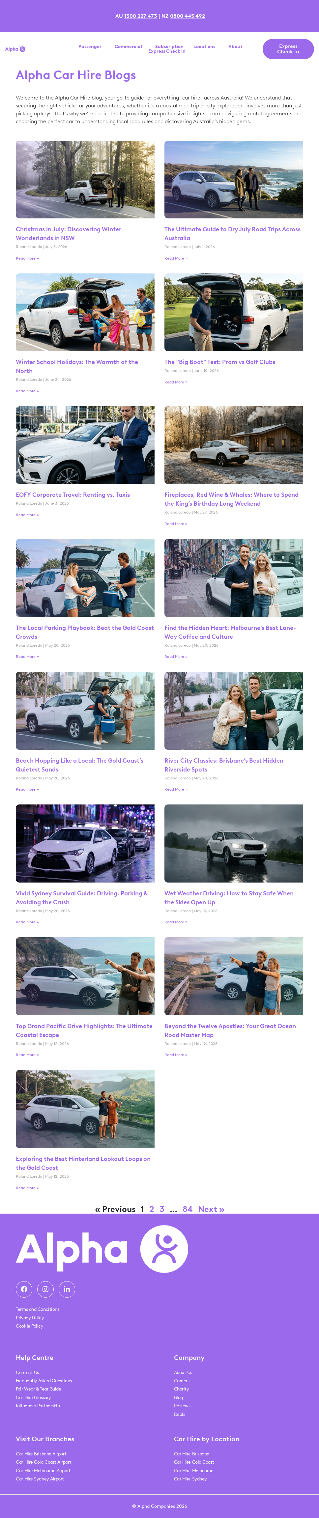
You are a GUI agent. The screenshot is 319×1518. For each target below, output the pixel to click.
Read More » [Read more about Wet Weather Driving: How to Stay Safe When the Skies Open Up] (176, 922)
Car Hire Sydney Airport (40, 1479)
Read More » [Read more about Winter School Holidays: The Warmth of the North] (27, 391)
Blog (178, 1397)
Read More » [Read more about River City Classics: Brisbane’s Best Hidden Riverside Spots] (176, 789)
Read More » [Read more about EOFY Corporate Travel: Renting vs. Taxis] (27, 515)
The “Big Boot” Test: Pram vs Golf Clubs (219, 362)
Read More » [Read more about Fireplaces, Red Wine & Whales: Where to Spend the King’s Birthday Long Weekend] (176, 523)
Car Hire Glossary (33, 1397)
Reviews (182, 1406)
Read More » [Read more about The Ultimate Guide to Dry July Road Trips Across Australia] (176, 258)
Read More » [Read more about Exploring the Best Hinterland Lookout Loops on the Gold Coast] (27, 1188)
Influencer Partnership (38, 1406)
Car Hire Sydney (190, 1479)
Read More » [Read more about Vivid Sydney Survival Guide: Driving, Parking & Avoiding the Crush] (27, 922)
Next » (211, 1209)
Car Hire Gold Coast (194, 1462)
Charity (181, 1389)
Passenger (91, 46)
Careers (181, 1381)
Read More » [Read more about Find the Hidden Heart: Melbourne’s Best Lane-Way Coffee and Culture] (176, 656)
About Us (183, 1372)
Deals (179, 1414)
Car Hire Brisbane (191, 1454)
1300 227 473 (140, 16)
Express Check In (167, 51)
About (237, 46)
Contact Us (27, 1372)
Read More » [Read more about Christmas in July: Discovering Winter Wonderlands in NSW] (27, 258)
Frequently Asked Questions (44, 1381)
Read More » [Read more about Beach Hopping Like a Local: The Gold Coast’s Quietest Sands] (27, 789)
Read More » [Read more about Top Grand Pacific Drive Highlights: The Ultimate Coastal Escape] (27, 1055)
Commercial (130, 46)
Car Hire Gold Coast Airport (43, 1462)
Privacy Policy (30, 1318)
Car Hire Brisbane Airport (41, 1454)
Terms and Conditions (37, 1309)
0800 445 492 (187, 16)
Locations (205, 46)
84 (188, 1209)
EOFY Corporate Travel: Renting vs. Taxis (73, 494)
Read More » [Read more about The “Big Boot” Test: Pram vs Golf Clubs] (176, 382)
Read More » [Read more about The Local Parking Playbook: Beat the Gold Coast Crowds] (27, 656)
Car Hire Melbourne (194, 1471)
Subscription (169, 46)
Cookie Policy (29, 1326)
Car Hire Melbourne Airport (43, 1471)
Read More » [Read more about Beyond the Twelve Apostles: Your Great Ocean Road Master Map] (176, 1055)
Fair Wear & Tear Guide (38, 1389)
